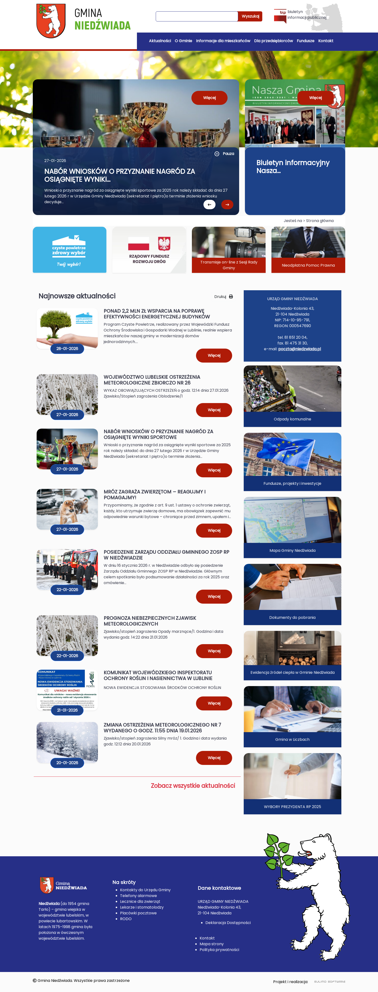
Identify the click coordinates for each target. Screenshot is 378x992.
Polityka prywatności (219, 949)
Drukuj (223, 296)
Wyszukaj (250, 16)
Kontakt (325, 41)
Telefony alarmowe (138, 895)
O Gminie (183, 41)
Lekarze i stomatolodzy (142, 907)
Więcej (209, 98)
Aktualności (160, 41)
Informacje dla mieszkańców (223, 41)
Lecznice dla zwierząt (140, 901)
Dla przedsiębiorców (273, 41)
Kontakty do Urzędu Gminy (145, 890)
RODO (126, 919)
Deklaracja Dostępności (228, 922)
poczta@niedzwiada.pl (299, 349)
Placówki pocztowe (138, 913)
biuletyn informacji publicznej (300, 16)
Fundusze (305, 41)
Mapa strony (212, 944)
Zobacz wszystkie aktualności (193, 786)
